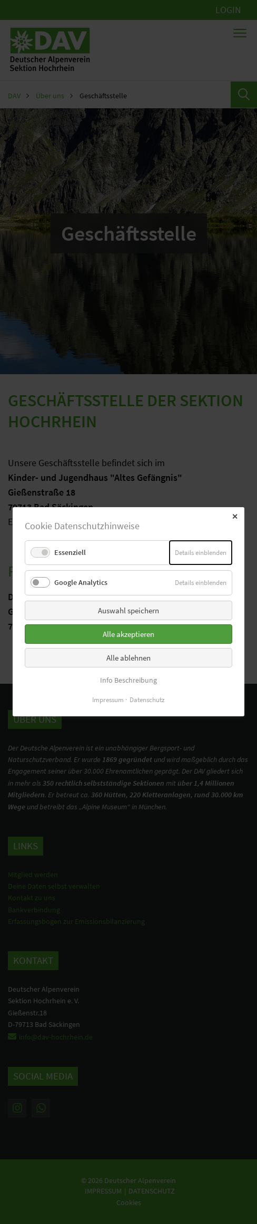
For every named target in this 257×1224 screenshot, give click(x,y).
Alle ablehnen (128, 658)
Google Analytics (80, 583)
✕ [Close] (235, 516)
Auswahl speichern (128, 610)
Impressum (108, 700)
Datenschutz (147, 700)
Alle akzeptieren (128, 634)
